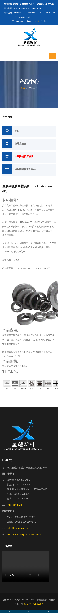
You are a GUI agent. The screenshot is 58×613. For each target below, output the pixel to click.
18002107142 (34, 12)
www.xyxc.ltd (35, 534)
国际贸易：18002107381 (15, 12)
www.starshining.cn (17, 534)
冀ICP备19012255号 (34, 603)
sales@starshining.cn (23, 21)
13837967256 (48, 12)
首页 (23, 88)
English (44, 21)
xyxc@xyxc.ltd (23, 17)
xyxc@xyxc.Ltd (14, 504)
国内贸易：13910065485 (15, 8)
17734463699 (34, 8)
